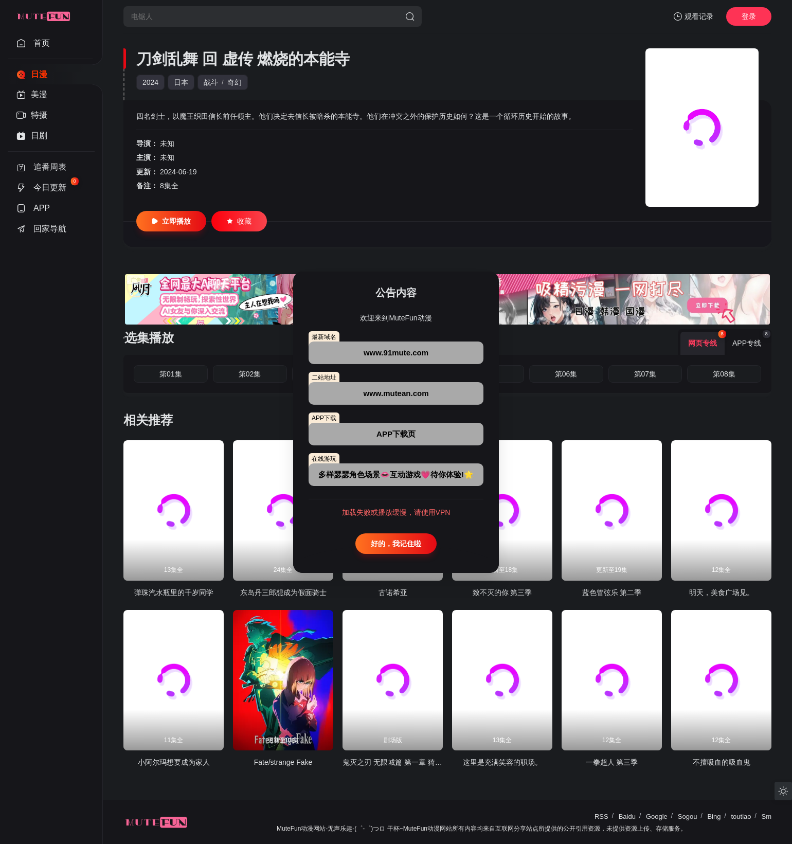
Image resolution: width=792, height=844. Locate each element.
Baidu (627, 816)
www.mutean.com (396, 393)
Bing (714, 816)
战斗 (211, 82)
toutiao (741, 816)
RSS (601, 816)
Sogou (687, 816)
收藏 (239, 221)
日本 (181, 82)
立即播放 (171, 221)
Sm (767, 816)
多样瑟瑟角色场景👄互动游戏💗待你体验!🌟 (396, 474)
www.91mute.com (396, 352)
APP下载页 (396, 433)
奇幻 (234, 82)
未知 (167, 143)
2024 (150, 82)
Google (657, 816)
